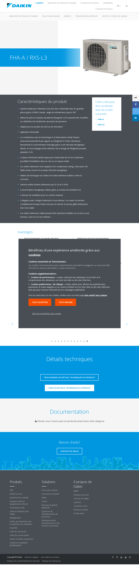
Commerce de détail (50, 494)
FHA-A (101, 119)
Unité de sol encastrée (19, 535)
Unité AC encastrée (18, 531)
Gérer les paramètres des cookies (46, 313)
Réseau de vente (81, 509)
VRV (11, 490)
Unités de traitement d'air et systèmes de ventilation (21, 522)
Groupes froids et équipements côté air (19, 502)
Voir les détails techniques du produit (69, 388)
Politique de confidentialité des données (23, 561)
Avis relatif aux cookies (50, 557)
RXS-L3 (101, 124)
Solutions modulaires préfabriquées (19, 544)
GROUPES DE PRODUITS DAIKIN (23, 16)
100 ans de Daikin (81, 498)
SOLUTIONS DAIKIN (51, 16)
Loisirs (44, 501)
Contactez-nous (80, 506)
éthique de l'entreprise (51, 561)
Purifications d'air (17, 507)
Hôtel (44, 497)
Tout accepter (40, 302)
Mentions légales (31, 557)
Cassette (13, 528)
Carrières (77, 502)
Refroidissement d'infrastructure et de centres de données (51, 523)
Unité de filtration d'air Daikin (19, 512)
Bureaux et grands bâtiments (49, 506)
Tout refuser (65, 302)
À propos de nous (81, 495)
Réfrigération (15, 517)
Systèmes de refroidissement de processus (50, 514)
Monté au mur (16, 494)
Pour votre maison (50, 490)
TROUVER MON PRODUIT (86, 16)
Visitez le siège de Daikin (114, 16)
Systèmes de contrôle (19, 497)
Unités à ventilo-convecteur (21, 539)
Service (67, 16)
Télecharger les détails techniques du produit (69, 377)
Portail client (79, 513)
